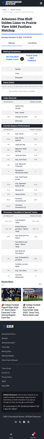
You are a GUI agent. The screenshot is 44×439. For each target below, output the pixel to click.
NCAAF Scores (16, 10)
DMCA (4, 381)
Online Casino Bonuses (9, 360)
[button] (11, 43)
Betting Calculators (8, 343)
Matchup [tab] (12, 43)
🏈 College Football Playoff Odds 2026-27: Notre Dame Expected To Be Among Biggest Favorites (10, 311)
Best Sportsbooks (8, 356)
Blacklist (5, 338)
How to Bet (5, 347)
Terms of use (6, 368)
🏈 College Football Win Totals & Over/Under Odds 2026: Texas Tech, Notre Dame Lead (31, 310)
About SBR (5, 386)
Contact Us (6, 373)
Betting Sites (6, 351)
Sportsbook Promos (8, 334)
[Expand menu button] (41, 3)
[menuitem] (22, 334)
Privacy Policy (7, 377)
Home (4, 10)
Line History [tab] (32, 43)
